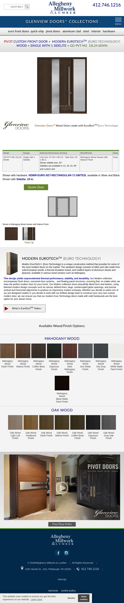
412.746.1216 (107, 5)
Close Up (29, 235)
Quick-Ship (37, 31)
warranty (53, 590)
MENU (118, 24)
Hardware (109, 31)
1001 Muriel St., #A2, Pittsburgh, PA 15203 (48, 569)
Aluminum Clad (71, 31)
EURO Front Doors (18, 31)
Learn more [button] (36, 599)
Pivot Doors (53, 31)
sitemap (62, 579)
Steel (86, 31)
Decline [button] (71, 598)
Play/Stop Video (62, 524)
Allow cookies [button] (84, 598)
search (17, 6)
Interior (96, 31)
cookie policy (68, 590)
